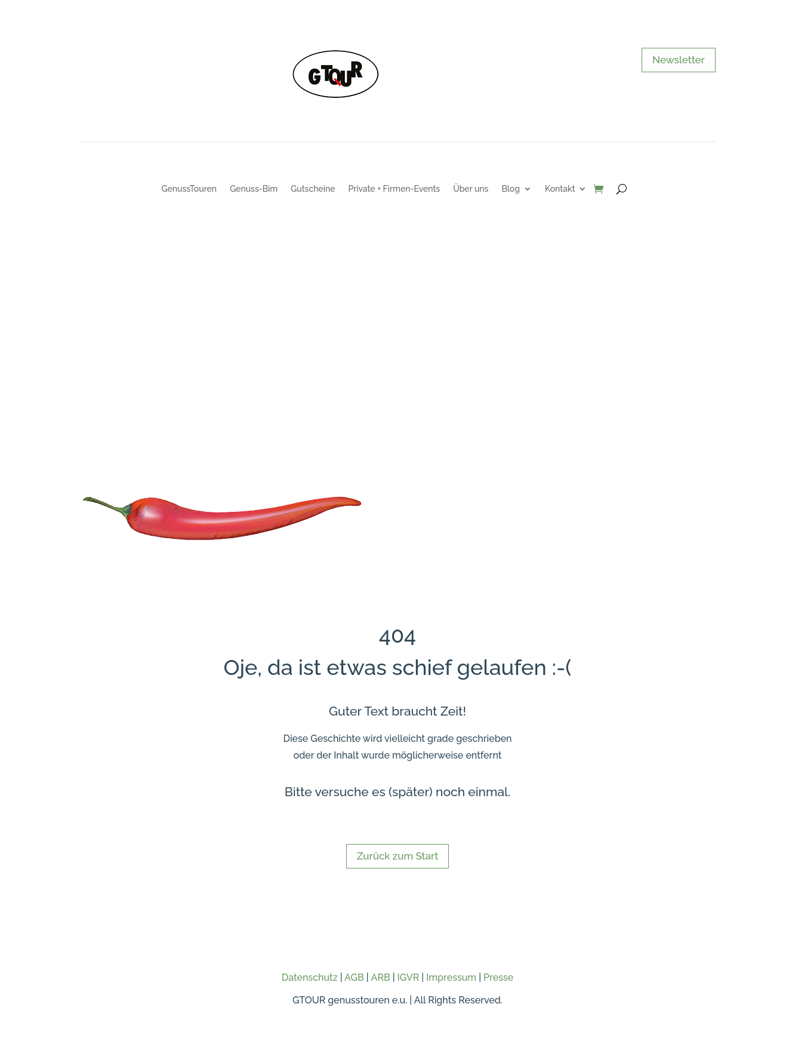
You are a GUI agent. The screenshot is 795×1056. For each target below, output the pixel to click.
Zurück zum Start (397, 856)
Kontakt (560, 189)
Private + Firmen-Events (394, 189)
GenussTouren (189, 189)
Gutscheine (313, 189)
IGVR (409, 977)
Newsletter (678, 60)
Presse (498, 977)
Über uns (470, 189)
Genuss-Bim (254, 189)
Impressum (451, 977)
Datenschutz (310, 977)
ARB (380, 977)
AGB (354, 977)
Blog (510, 189)
